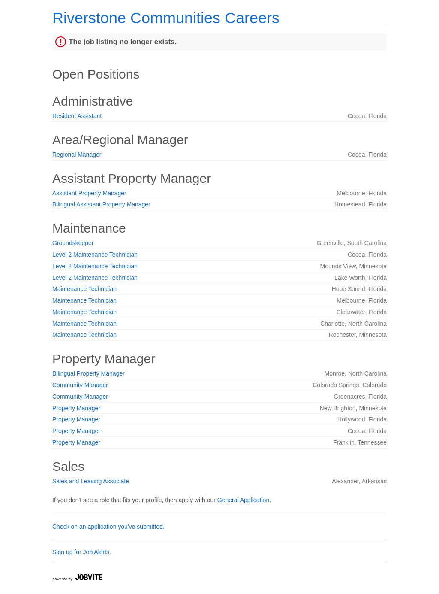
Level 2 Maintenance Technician (95, 254)
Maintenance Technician (84, 288)
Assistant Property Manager (89, 193)
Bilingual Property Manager (88, 373)
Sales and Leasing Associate (90, 481)
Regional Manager (76, 154)
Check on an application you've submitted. (108, 526)
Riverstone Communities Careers (166, 18)
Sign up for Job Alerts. (81, 552)
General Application (243, 500)
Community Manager (80, 385)
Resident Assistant (77, 115)
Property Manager (76, 408)
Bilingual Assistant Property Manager (101, 204)
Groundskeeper (73, 242)
